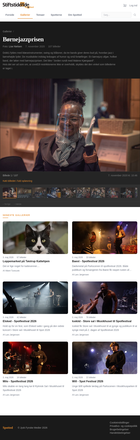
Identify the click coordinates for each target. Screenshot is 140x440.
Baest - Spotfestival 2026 (88, 261)
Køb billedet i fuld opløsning (17, 181)
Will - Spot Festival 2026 (87, 381)
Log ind (133, 5)
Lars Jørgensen (82, 274)
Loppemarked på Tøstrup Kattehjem (26, 261)
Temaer (40, 14)
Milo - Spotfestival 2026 (18, 381)
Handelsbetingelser (120, 432)
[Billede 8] (113, 193)
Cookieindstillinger (119, 422)
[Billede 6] (83, 193)
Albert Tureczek (12, 271)
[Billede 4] (54, 193)
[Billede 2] (24, 193)
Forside (9, 14)
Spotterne (56, 14)
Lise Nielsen (15, 46)
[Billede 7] (98, 193)
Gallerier (25, 14)
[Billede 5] (68, 193)
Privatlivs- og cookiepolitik (123, 426)
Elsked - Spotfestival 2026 (19, 321)
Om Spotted (75, 14)
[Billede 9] (127, 193)
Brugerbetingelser (119, 429)
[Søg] (134, 14)
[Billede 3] (39, 193)
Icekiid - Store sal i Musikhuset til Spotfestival (102, 321)
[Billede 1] (9, 193)
